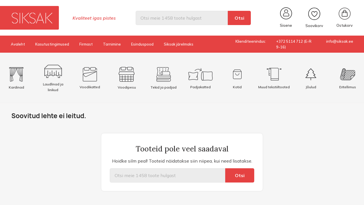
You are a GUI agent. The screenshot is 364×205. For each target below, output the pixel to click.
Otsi (239, 18)
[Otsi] (182, 18)
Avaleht (18, 44)
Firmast (86, 44)
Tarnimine (112, 44)
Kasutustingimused (52, 44)
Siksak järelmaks (178, 44)
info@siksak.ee (339, 41)
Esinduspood (142, 44)
